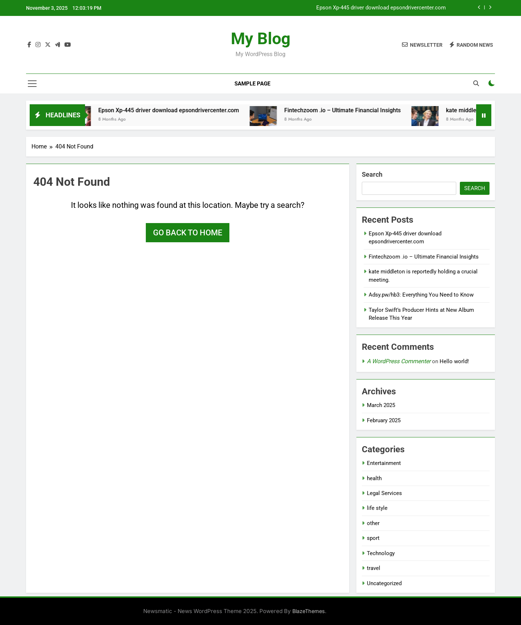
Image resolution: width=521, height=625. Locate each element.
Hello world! (454, 361)
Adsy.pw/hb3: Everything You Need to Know (421, 294)
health (374, 478)
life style (377, 508)
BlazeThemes (308, 611)
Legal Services (384, 493)
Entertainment (384, 463)
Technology (381, 553)
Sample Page (252, 83)
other (373, 523)
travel (373, 568)
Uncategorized (384, 583)
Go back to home (187, 232)
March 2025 (381, 405)
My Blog (261, 38)
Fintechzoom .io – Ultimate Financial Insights (350, 110)
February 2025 (384, 420)
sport (373, 538)
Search (372, 174)
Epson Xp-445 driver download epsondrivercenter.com (381, 8)
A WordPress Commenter (399, 361)
